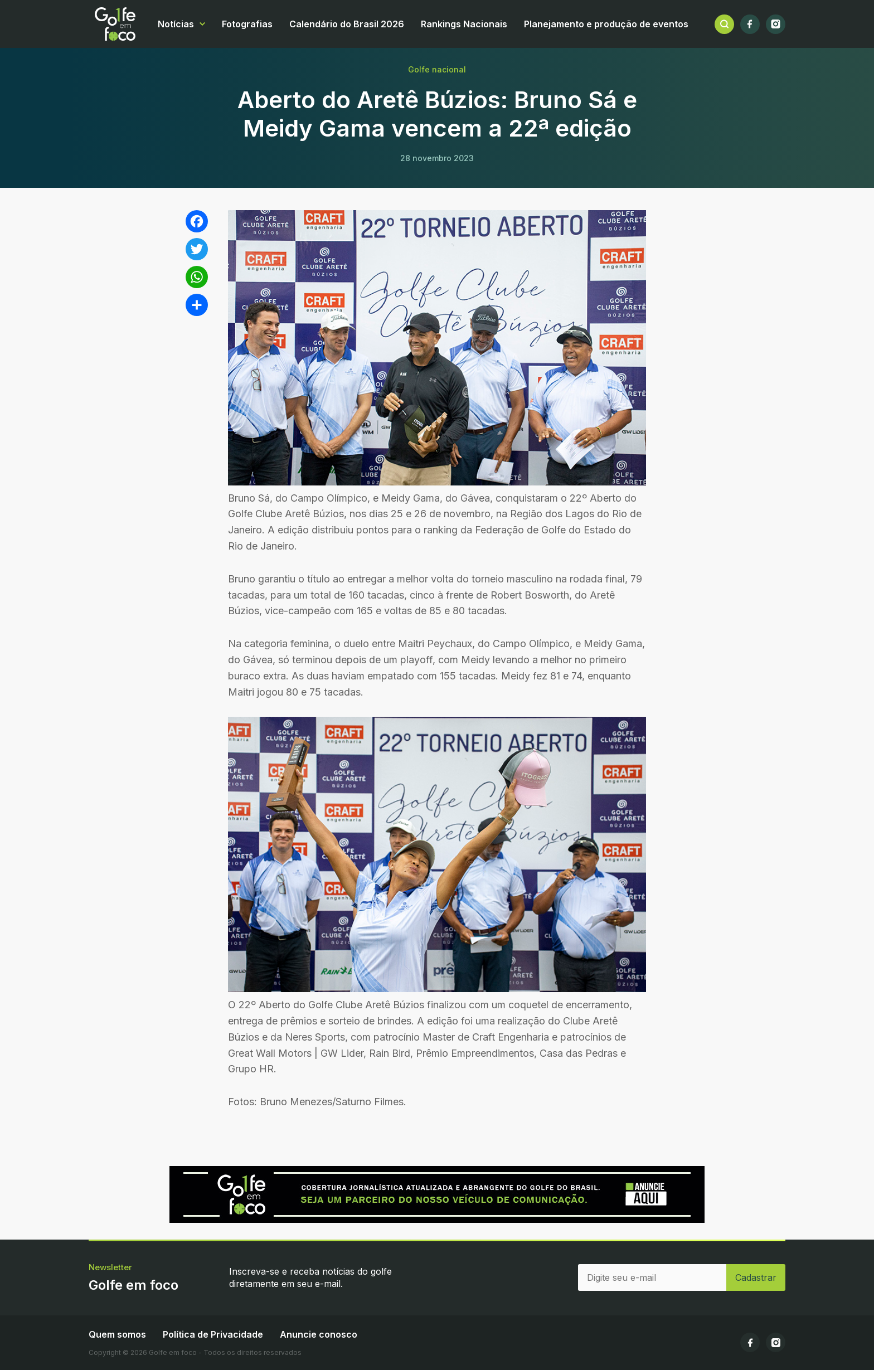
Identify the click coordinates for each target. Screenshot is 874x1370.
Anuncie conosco (318, 1334)
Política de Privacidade (213, 1334)
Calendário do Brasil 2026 (346, 24)
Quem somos (117, 1334)
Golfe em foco (115, 24)
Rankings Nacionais (464, 24)
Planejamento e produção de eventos (606, 24)
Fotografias (247, 24)
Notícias (176, 24)
